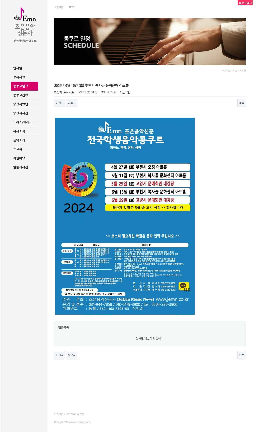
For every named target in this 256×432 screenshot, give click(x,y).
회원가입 (58, 7)
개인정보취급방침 (75, 413)
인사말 (17, 68)
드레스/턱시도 (22, 122)
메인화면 (226, 70)
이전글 (60, 103)
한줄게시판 (20, 167)
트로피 (17, 149)
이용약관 (58, 413)
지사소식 (19, 131)
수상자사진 (20, 113)
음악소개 (19, 140)
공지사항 (19, 77)
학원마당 (19, 158)
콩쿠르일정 (20, 86)
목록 (241, 103)
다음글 (71, 103)
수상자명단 (20, 104)
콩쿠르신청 (20, 95)
